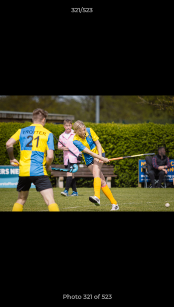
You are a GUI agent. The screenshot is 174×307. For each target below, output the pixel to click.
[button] (143, 12)
